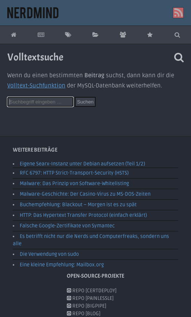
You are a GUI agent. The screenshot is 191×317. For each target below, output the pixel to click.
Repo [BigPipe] (86, 305)
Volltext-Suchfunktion (36, 85)
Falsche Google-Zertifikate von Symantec (67, 226)
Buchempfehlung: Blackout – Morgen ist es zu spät (78, 204)
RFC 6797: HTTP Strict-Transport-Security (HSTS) (74, 173)
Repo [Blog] (83, 313)
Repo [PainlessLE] (90, 298)
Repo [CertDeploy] (91, 290)
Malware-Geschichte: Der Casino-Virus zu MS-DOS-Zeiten (85, 194)
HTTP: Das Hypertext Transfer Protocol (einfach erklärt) (83, 215)
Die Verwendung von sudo (49, 254)
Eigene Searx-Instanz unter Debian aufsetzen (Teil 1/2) (82, 164)
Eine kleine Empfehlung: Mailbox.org (62, 265)
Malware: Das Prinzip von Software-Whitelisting (74, 183)
